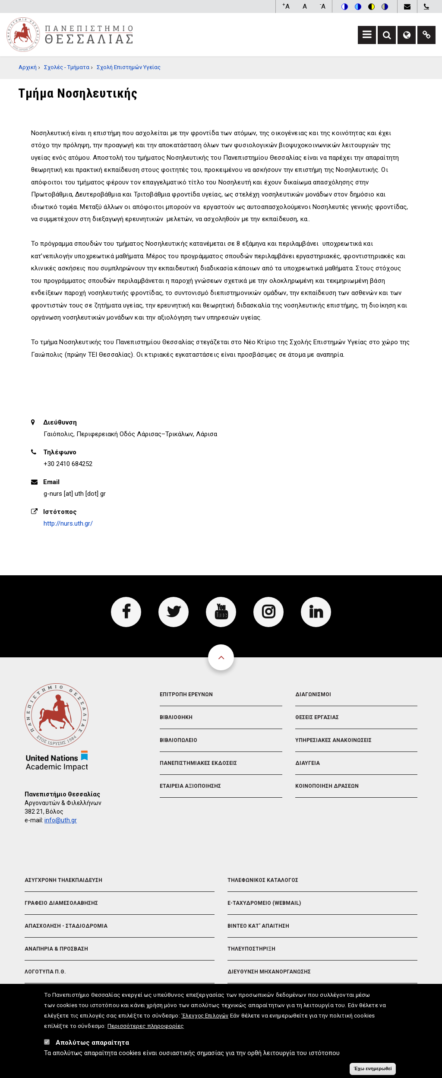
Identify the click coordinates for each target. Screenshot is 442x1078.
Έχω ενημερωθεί (372, 1069)
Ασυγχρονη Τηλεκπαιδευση (63, 880)
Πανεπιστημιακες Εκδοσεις (198, 763)
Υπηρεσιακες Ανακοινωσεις (333, 740)
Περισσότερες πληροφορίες (145, 1026)
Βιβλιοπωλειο (178, 740)
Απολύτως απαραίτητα (92, 1043)
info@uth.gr (60, 820)
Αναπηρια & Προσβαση (56, 949)
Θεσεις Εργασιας (317, 717)
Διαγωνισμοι (313, 694)
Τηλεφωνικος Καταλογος (262, 880)
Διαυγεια (307, 763)
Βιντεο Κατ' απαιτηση (258, 926)
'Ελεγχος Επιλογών (204, 1017)
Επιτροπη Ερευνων (186, 694)
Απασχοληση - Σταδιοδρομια (66, 926)
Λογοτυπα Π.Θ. (45, 972)
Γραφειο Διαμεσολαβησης (61, 903)
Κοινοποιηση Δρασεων (327, 786)
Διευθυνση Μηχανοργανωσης (269, 972)
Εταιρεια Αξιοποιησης (190, 786)
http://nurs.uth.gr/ (68, 523)
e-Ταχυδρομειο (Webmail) (264, 903)
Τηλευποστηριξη (251, 949)
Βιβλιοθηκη (176, 717)
